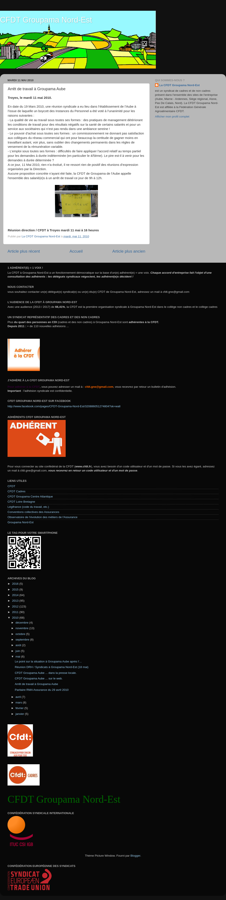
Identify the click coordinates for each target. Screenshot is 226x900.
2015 (15, 589)
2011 (15, 612)
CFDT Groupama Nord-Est (46, 19)
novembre (22, 628)
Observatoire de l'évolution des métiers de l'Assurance (42, 517)
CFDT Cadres (16, 491)
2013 (15, 600)
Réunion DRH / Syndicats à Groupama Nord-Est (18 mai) (51, 667)
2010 (15, 617)
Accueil (76, 251)
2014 (15, 595)
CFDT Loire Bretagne (21, 501)
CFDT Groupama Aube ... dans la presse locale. (46, 672)
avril (18, 697)
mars (19, 702)
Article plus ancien (128, 251)
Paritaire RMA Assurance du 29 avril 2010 (42, 689)
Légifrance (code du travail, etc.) (28, 506)
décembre (22, 622)
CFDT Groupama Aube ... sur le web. (39, 678)
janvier (20, 713)
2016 (15, 583)
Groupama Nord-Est (21, 522)
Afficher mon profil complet (172, 116)
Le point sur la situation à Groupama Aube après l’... (48, 661)
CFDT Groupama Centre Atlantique (30, 496)
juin (18, 651)
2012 (15, 606)
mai (18, 656)
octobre (20, 634)
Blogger (135, 855)
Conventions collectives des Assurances (33, 512)
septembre (22, 639)
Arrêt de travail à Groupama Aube (36, 684)
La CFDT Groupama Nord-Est (179, 85)
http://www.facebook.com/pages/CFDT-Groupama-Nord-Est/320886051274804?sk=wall (64, 406)
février (19, 708)
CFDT (11, 486)
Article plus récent (24, 251)
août (18, 645)
